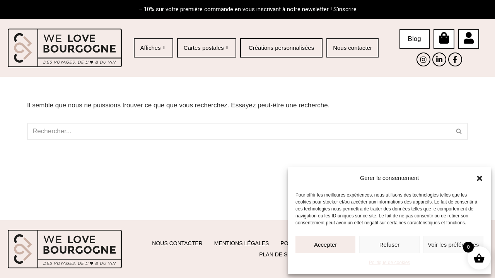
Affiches (153, 47)
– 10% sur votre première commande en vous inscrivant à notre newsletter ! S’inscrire (248, 9)
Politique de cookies (389, 262)
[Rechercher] (239, 131)
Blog (414, 38)
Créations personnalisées (281, 47)
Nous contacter (352, 47)
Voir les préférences (453, 244)
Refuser (389, 244)
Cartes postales (207, 47)
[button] (479, 178)
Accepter (325, 244)
